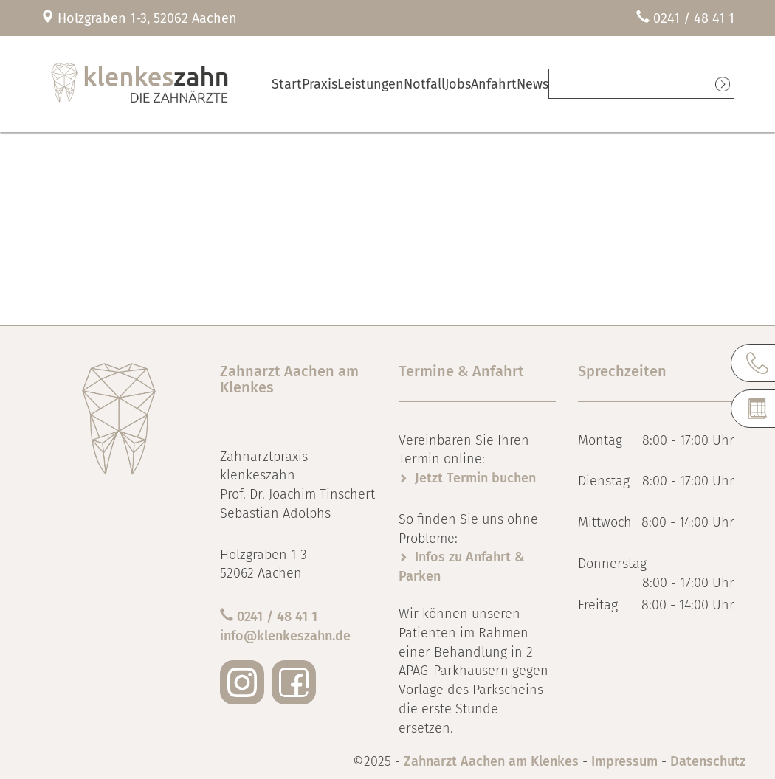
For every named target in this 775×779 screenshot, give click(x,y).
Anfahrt (547, 83)
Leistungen (395, 83)
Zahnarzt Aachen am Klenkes (493, 761)
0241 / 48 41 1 (693, 18)
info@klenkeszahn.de (285, 636)
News (596, 83)
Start (292, 83)
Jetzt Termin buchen (475, 478)
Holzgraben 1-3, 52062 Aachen (147, 18)
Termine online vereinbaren (671, 84)
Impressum (624, 761)
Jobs (501, 83)
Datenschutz (707, 761)
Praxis (337, 83)
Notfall (456, 83)
